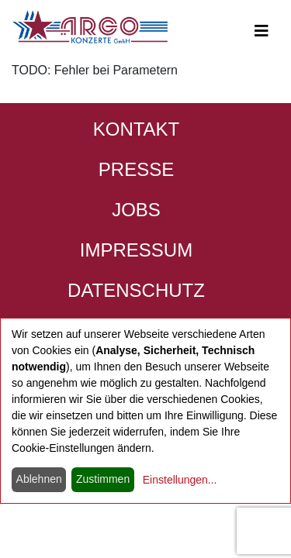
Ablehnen (39, 479)
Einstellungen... (180, 480)
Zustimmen (103, 479)
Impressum (136, 249)
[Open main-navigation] (261, 31)
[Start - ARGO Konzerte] (90, 26)
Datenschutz (136, 290)
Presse (136, 169)
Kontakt (136, 129)
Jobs (136, 209)
